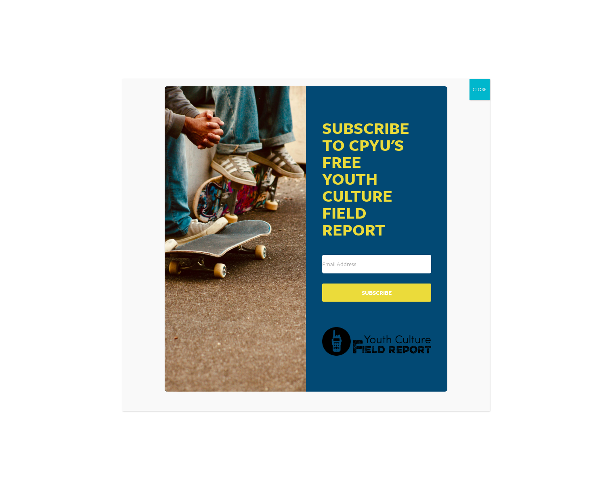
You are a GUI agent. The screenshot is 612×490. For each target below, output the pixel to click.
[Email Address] (376, 264)
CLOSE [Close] (479, 89)
